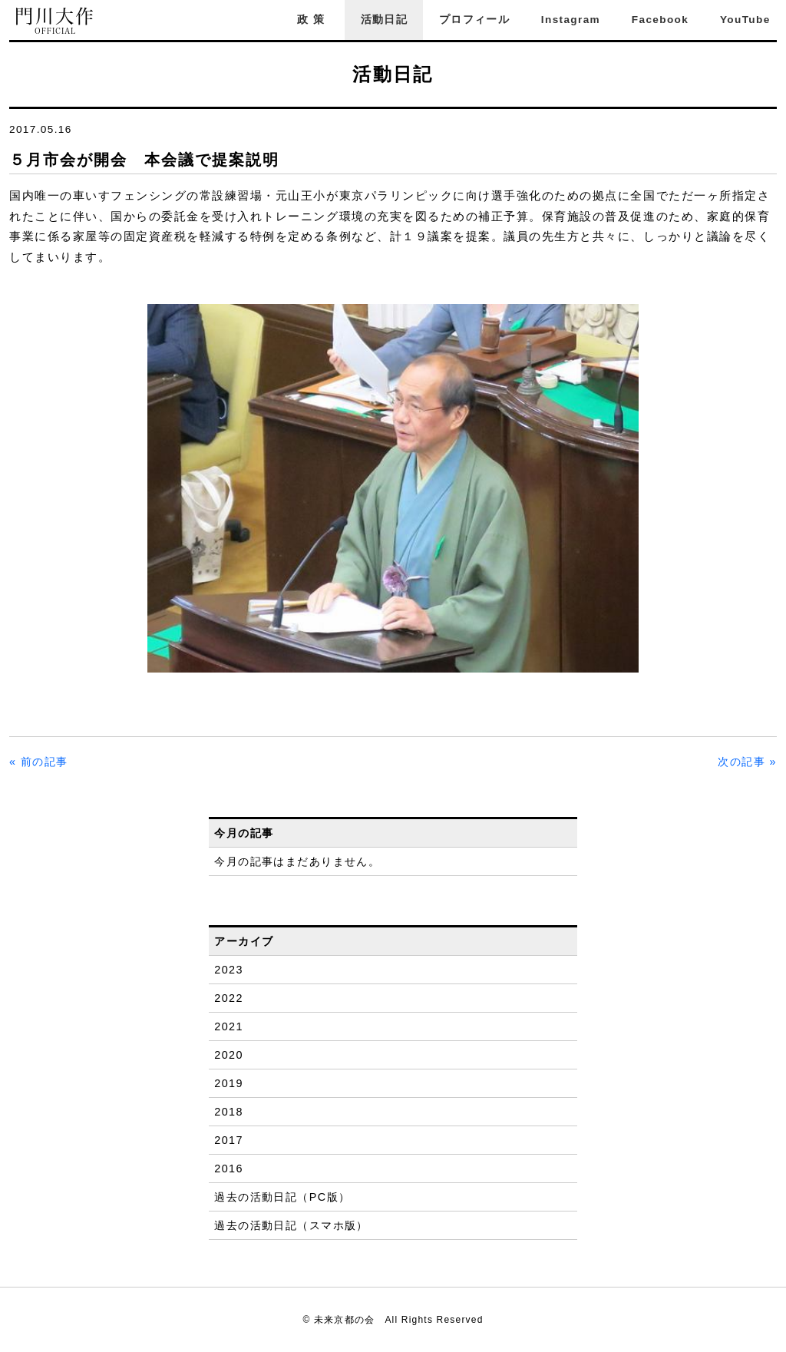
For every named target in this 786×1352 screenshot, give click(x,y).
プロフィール (474, 19)
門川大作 (55, 21)
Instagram (570, 19)
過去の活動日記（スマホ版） (291, 1225)
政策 (313, 19)
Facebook (660, 19)
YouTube (745, 19)
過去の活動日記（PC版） (282, 1197)
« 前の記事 (38, 761)
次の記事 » (747, 761)
